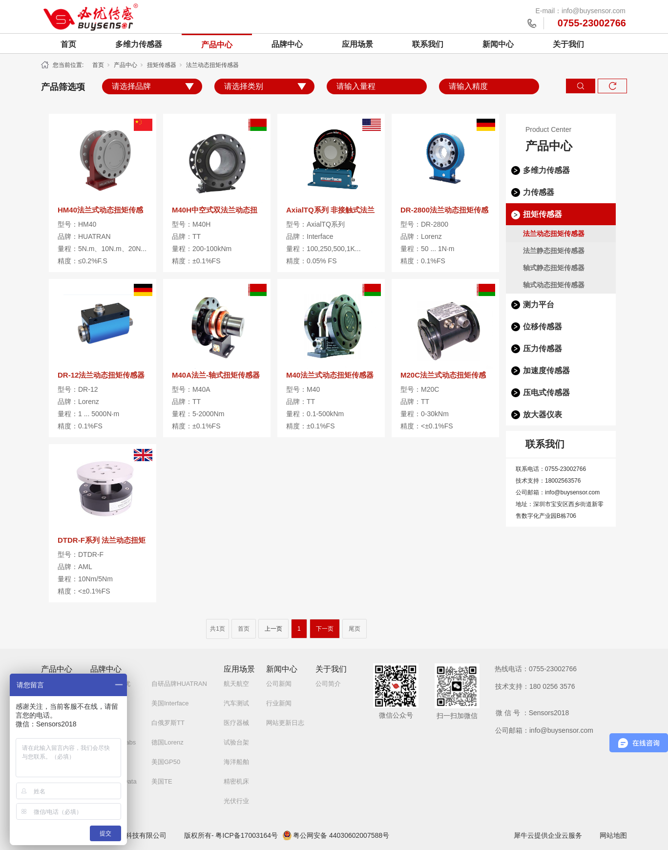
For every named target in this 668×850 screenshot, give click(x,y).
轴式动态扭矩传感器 (553, 285)
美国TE (161, 781)
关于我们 (568, 44)
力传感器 (538, 192)
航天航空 (236, 683)
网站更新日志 (285, 722)
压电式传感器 (546, 392)
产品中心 (216, 45)
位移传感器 (542, 326)
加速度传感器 (546, 370)
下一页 (325, 628)
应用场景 (357, 44)
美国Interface (170, 703)
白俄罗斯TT (168, 722)
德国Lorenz (167, 742)
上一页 (273, 628)
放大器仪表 (542, 414)
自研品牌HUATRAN (179, 683)
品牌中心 (287, 44)
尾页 (354, 628)
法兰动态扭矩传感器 (212, 65)
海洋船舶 (236, 761)
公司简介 (328, 683)
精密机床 (236, 781)
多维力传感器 (138, 44)
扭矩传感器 (161, 65)
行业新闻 (279, 703)
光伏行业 (236, 801)
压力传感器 (542, 348)
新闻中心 (498, 44)
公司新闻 (279, 683)
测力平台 (538, 304)
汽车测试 (236, 703)
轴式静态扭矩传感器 (553, 268)
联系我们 (427, 44)
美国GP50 (165, 761)
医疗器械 (236, 722)
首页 (68, 44)
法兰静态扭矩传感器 (553, 251)
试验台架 (236, 742)
